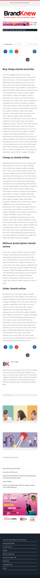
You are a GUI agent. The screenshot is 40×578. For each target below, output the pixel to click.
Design (5, 550)
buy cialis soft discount (10, 472)
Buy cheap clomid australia (19, 3)
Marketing (6, 561)
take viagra (14, 362)
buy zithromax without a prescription (14, 540)
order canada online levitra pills (14, 59)
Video (4, 568)
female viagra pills (9, 554)
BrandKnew (8, 44)
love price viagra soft (9, 557)
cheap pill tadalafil (9, 543)
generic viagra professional (14, 30)
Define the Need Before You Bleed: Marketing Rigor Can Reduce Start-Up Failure (19, 477)
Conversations (7, 547)
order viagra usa (25, 51)
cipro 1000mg (7, 481)
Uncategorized (7, 565)
